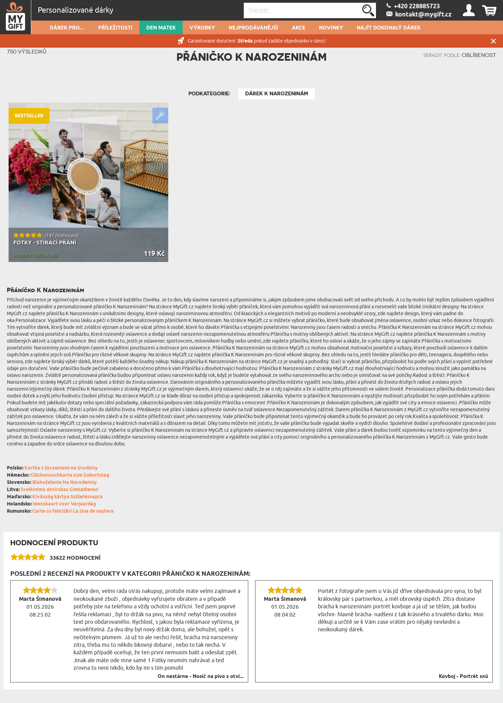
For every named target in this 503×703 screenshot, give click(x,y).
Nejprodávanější (253, 28)
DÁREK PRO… (67, 28)
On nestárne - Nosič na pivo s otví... (201, 676)
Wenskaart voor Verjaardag (64, 504)
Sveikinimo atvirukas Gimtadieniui (59, 490)
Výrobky (202, 28)
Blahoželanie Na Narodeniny (64, 482)
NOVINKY (331, 28)
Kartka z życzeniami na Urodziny (61, 468)
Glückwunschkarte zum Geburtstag (69, 475)
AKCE (298, 28)
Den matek (161, 28)
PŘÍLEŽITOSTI (115, 28)
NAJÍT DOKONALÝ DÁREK (389, 28)
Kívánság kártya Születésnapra (67, 497)
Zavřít (493, 41)
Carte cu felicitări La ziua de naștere (73, 511)
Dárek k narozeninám (276, 94)
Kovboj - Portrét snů (463, 676)
